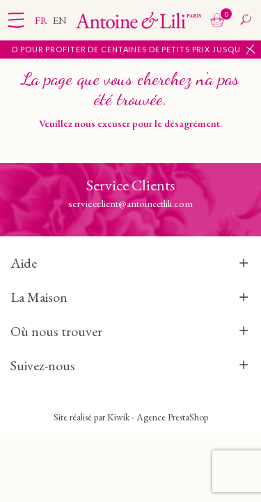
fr (42, 19)
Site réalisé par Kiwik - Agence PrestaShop (131, 417)
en (60, 19)
